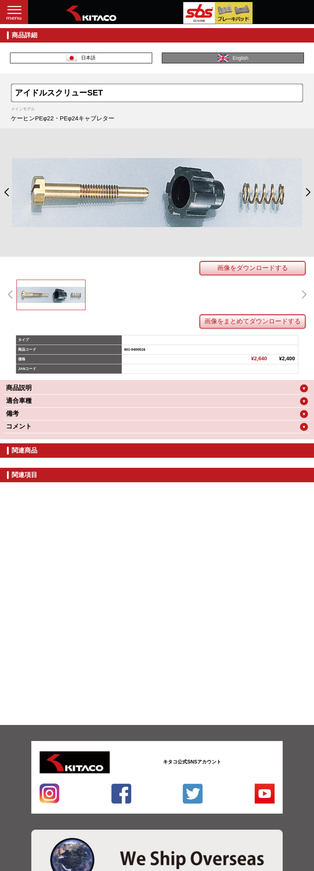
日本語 (81, 58)
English (233, 58)
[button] (6, 192)
